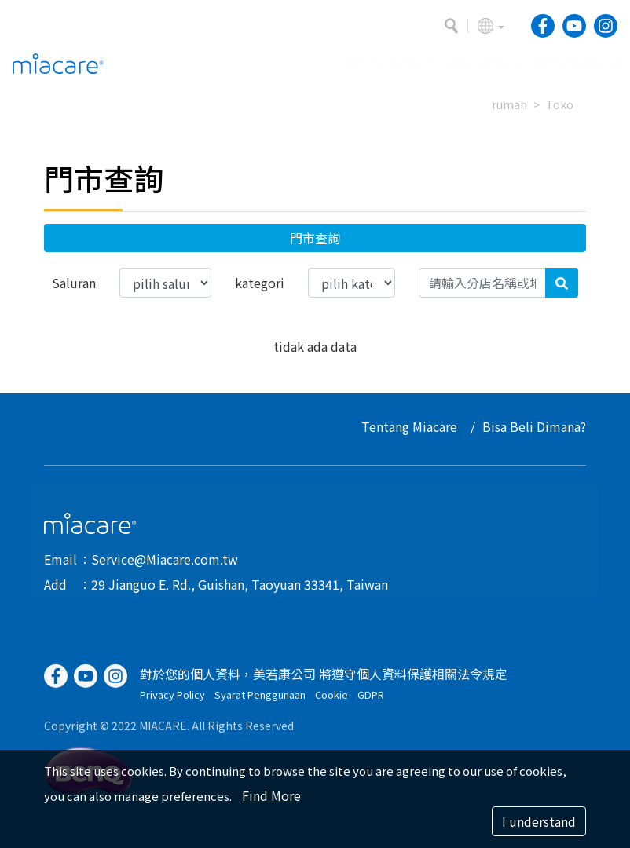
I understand (539, 821)
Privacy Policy (172, 702)
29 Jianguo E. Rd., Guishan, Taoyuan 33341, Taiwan (239, 584)
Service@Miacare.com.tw (164, 559)
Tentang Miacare (410, 426)
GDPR (370, 702)
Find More (271, 795)
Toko (559, 104)
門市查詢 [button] (315, 237)
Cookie (331, 702)
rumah (509, 104)
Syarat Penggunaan (260, 702)
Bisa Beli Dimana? (535, 426)
